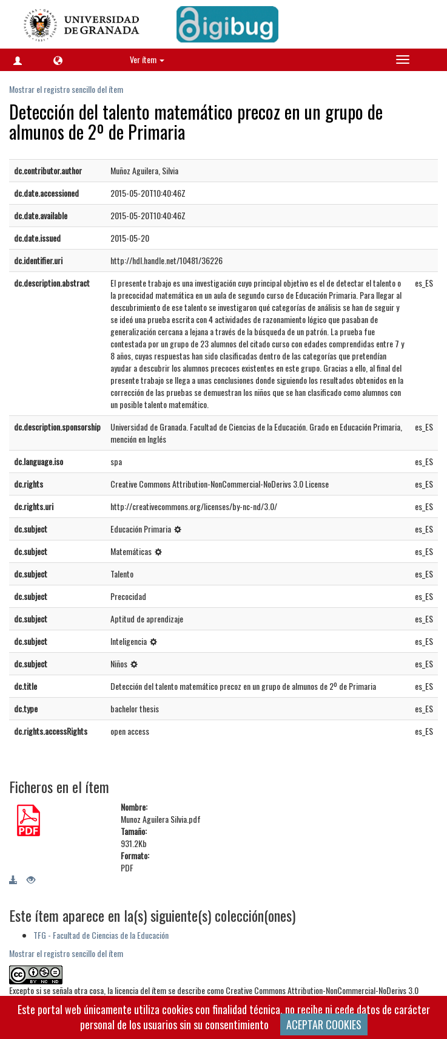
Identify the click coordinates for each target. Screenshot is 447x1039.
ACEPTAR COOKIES (323, 1024)
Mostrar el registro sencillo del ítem (66, 89)
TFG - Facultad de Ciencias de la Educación (101, 934)
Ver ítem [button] (147, 59)
